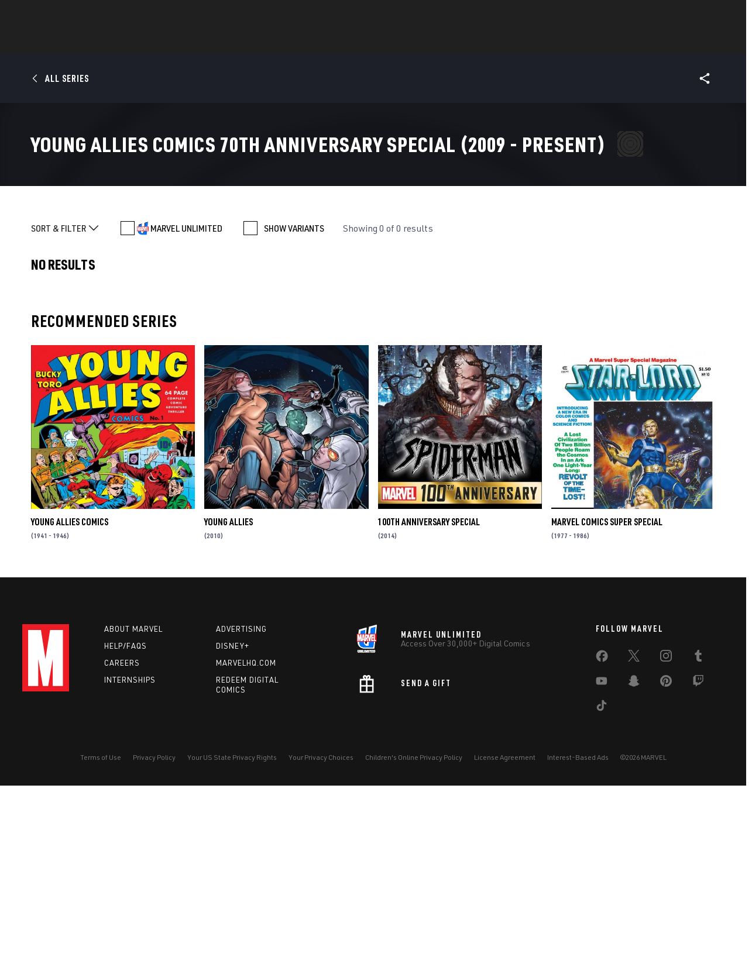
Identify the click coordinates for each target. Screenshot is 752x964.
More (547, 41)
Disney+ (232, 822)
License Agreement (504, 933)
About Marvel (133, 805)
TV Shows (453, 41)
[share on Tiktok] (601, 884)
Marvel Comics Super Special (606, 698)
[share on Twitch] (698, 859)
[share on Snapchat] (634, 859)
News (199, 41)
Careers (122, 839)
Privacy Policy (154, 933)
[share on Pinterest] (666, 859)
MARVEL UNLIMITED (186, 404)
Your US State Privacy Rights (232, 933)
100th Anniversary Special (429, 698)
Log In (65, 15)
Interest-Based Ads (578, 933)
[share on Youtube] (601, 859)
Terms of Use (100, 933)
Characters (300, 41)
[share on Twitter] (634, 834)
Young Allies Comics (69, 698)
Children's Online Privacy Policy (413, 933)
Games (356, 41)
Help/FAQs (125, 822)
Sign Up (103, 15)
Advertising (241, 805)
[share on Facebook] (602, 835)
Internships (130, 855)
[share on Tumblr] (698, 834)
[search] (709, 15)
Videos (504, 41)
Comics (243, 41)
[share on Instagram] (666, 834)
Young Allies (228, 698)
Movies (401, 41)
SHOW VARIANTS (294, 404)
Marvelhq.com (246, 839)
